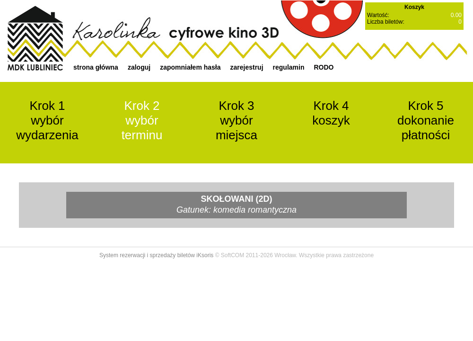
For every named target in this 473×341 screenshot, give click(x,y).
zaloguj (139, 67)
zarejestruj (246, 67)
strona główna (95, 67)
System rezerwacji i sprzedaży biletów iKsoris (156, 255)
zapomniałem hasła (190, 67)
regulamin (289, 67)
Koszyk (414, 7)
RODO (323, 67)
